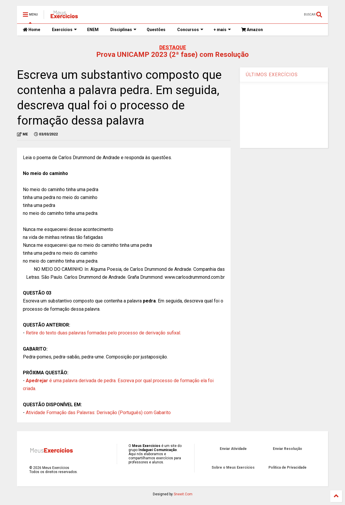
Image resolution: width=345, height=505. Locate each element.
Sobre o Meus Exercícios (233, 467)
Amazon (252, 29)
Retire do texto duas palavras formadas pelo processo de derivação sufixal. (103, 333)
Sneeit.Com (183, 494)
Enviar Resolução (287, 449)
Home (31, 29)
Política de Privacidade (287, 467)
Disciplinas (123, 29)
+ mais (222, 29)
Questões (156, 29)
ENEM (93, 29)
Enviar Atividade (233, 449)
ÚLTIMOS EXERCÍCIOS (272, 74)
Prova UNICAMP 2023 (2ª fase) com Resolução (172, 54)
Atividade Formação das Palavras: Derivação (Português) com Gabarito (98, 412)
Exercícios (64, 29)
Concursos (190, 29)
